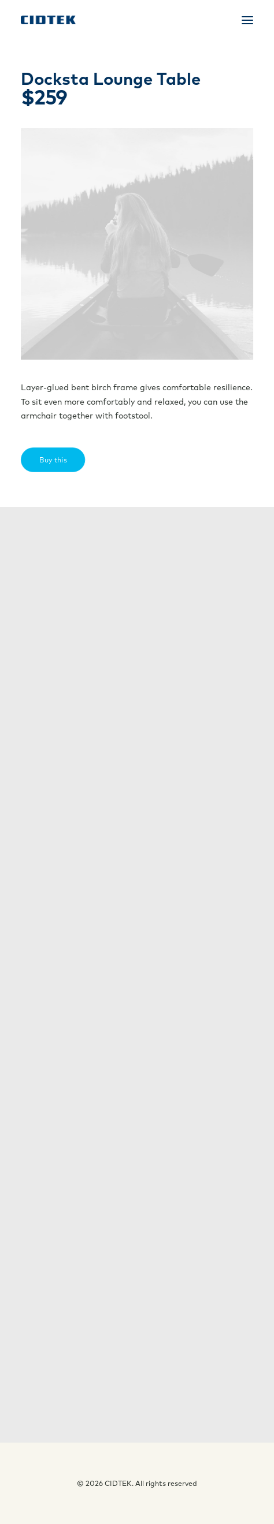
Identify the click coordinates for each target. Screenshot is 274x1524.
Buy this (57, 459)
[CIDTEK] (48, 20)
